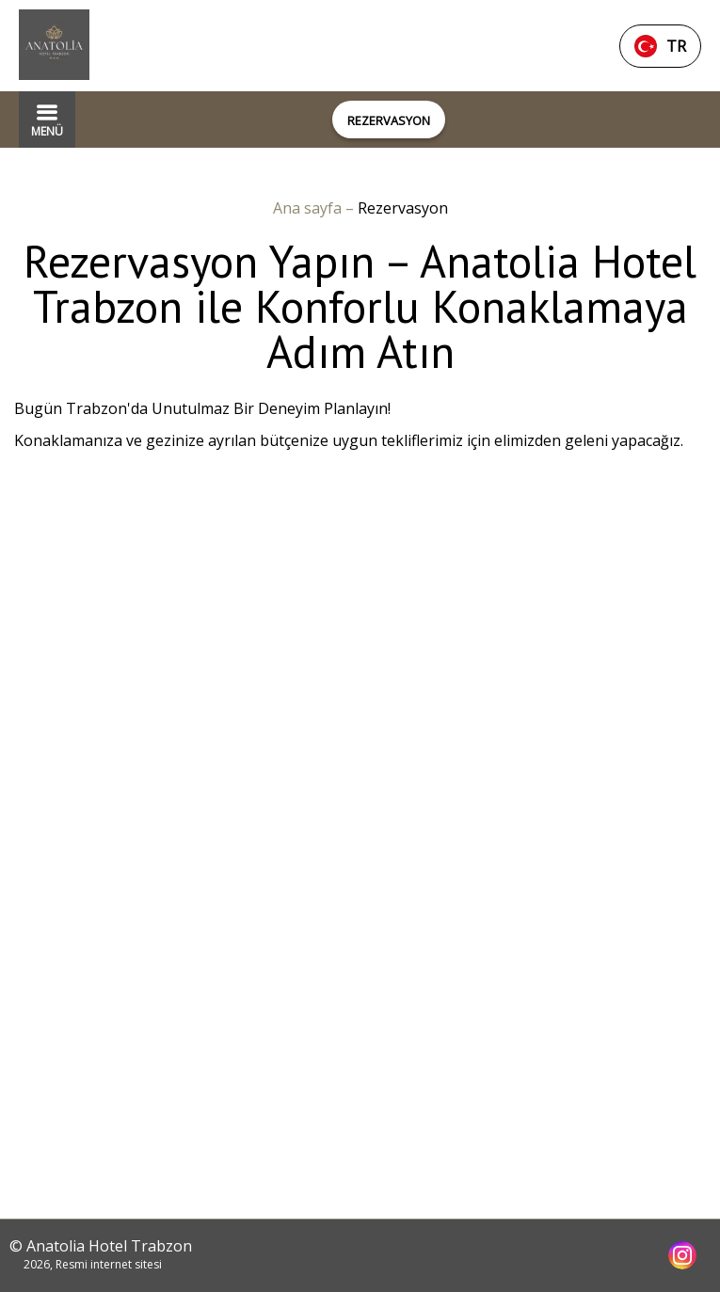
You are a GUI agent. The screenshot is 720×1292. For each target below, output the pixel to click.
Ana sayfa (309, 208)
